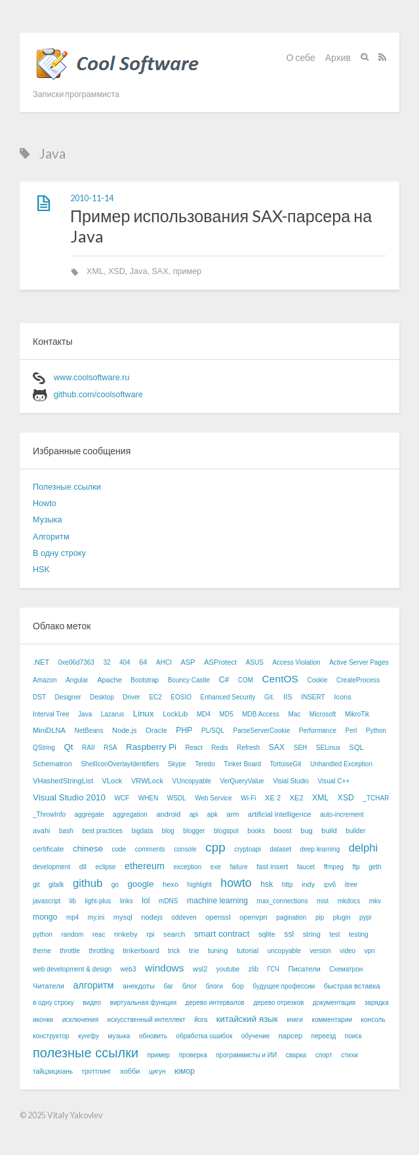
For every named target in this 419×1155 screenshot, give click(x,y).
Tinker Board (242, 764)
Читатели (48, 986)
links (126, 901)
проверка (193, 1055)
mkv (375, 901)
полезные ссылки (85, 1053)
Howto (44, 503)
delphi (363, 848)
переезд (323, 1036)
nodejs (152, 917)
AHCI (164, 662)
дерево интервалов (215, 1002)
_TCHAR (376, 798)
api (194, 814)
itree (351, 884)
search (174, 934)
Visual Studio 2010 (69, 797)
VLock (112, 781)
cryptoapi (247, 849)
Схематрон (346, 969)
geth (375, 867)
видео (92, 1002)
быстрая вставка (352, 986)
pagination (291, 917)
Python (376, 730)
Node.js (124, 730)
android (168, 814)
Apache (109, 680)
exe (215, 867)
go (115, 884)
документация (334, 1002)
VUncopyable (191, 781)
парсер (290, 1036)
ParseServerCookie (261, 730)
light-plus (98, 901)
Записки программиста (76, 94)
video (347, 950)
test (334, 934)
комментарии (331, 1019)
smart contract (221, 934)
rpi (150, 934)
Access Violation (296, 662)
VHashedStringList (63, 781)
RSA (110, 747)
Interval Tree (51, 714)
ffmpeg (334, 867)
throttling (101, 950)
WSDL (176, 798)
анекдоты (139, 986)
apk (212, 814)
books (256, 830)
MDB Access (260, 714)
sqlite (266, 934)
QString (44, 747)
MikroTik (357, 714)
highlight (200, 884)
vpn (370, 950)
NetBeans (89, 730)
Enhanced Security (228, 697)
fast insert (272, 867)
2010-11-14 (91, 198)
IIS (287, 697)
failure (238, 867)
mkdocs (349, 901)
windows (164, 967)
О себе (301, 57)
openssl (217, 917)
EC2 (155, 697)
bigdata (142, 830)
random (73, 934)
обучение (255, 1036)
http (287, 884)
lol (146, 900)
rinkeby (126, 934)
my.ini (96, 917)
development (51, 867)
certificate (48, 849)
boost (283, 830)
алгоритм (93, 985)
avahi (41, 830)
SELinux (328, 747)
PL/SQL (212, 730)
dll (83, 867)
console (185, 849)
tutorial (247, 950)
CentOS (280, 678)
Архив (338, 57)
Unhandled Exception (341, 764)
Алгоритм (51, 536)
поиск (353, 1036)
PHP (184, 730)
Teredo (205, 764)
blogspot (226, 830)
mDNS (168, 901)
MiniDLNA (49, 730)
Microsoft (322, 714)
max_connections (282, 901)
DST (39, 697)
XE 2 (273, 798)
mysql (122, 917)
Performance (317, 730)
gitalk (56, 884)
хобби (130, 1071)
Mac (294, 714)
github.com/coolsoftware (98, 394)
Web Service (213, 798)
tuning (218, 950)
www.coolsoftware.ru (91, 377)
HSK (41, 569)
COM (245, 680)
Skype (177, 764)
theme (42, 950)
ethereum (145, 866)
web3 (128, 969)
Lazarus (113, 714)
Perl (351, 730)
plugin (342, 917)
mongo (45, 917)
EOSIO (180, 697)
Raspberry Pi (151, 747)
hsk (266, 884)
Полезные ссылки (67, 487)
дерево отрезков (278, 1002)
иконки (43, 1019)
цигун (157, 1071)
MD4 (203, 714)
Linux (143, 713)
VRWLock (147, 781)
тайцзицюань (53, 1071)
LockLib (175, 714)
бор (237, 986)
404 (124, 662)
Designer (68, 697)
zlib (253, 969)
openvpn (253, 917)
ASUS (255, 662)
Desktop (102, 697)
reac (98, 934)
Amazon (45, 680)
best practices (102, 830)
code (119, 849)
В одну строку (59, 553)
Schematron (52, 764)
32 (106, 662)
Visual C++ (334, 781)
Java (139, 271)
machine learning (217, 900)
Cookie (317, 680)
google (140, 884)
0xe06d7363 (76, 662)
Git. (269, 697)
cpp (215, 847)
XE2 (297, 798)
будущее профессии (284, 986)
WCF (121, 798)
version (319, 950)
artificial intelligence (279, 814)
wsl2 (200, 969)
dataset (280, 849)
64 (143, 662)
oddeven (183, 917)
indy (308, 884)
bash (66, 830)
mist (323, 901)
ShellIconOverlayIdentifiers (120, 764)
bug (306, 830)
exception (188, 867)
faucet (306, 867)
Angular (77, 680)
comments (150, 849)
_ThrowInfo (49, 814)
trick (174, 950)
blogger (194, 830)
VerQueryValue (242, 781)
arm (232, 814)
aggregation (130, 814)
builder (355, 830)
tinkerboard (141, 950)
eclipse (105, 867)
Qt (68, 747)
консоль (373, 1019)
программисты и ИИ (246, 1055)
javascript (46, 901)
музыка (119, 1036)
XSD (116, 271)
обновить (153, 1036)
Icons (342, 697)
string (312, 934)
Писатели (304, 969)
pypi (365, 917)
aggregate (89, 814)
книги (295, 1019)
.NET (41, 662)
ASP (187, 662)
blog (168, 830)
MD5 (226, 714)
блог (189, 986)
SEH (301, 747)
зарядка (377, 1002)
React (194, 747)
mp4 (72, 917)
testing (358, 934)
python (42, 934)
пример (187, 271)
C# (224, 679)
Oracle (156, 730)
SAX (159, 271)
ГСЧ (273, 969)
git (36, 884)
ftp (356, 867)
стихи (349, 1055)
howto (235, 883)
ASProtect (220, 662)
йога (200, 1019)
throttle (70, 950)
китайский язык (247, 1019)
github (87, 883)
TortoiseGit (286, 764)
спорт (323, 1055)
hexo (170, 884)
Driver (131, 697)
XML (95, 271)
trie (194, 950)
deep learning (320, 849)
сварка (296, 1055)
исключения (80, 1019)
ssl (289, 934)
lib (73, 901)
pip (319, 917)
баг (168, 986)
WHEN (148, 798)
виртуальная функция (143, 1002)
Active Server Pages (359, 662)
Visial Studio (291, 781)
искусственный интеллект (147, 1019)
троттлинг (96, 1071)
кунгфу (88, 1036)
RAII (88, 747)
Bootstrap (144, 680)
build (328, 830)
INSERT (313, 697)
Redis (219, 747)
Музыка (47, 519)
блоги (214, 986)
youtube (228, 969)
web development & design (72, 969)
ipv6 (330, 884)
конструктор (51, 1036)
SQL (356, 747)
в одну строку (53, 1002)
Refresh (248, 747)
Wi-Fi (248, 798)
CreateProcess (358, 680)
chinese (88, 848)
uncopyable (284, 950)
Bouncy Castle (189, 680)
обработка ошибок (204, 1036)
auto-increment (342, 814)
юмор (184, 1071)
